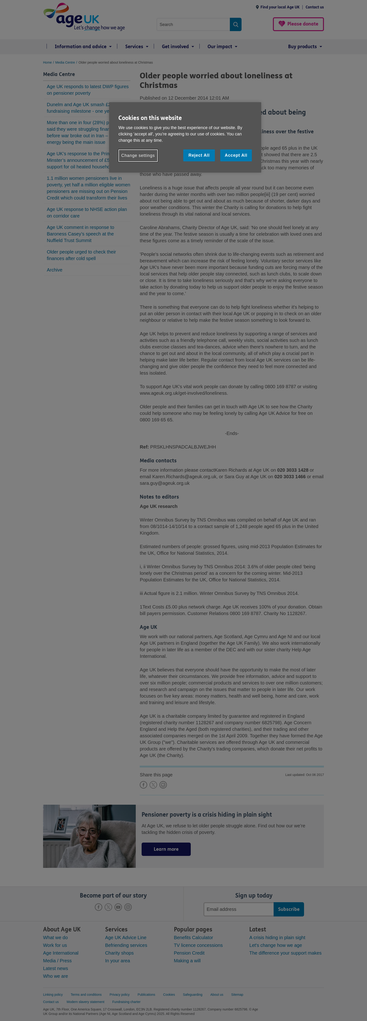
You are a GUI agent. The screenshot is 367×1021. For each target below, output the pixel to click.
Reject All (198, 155)
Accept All (236, 155)
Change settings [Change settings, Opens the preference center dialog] (138, 155)
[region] (185, 137)
